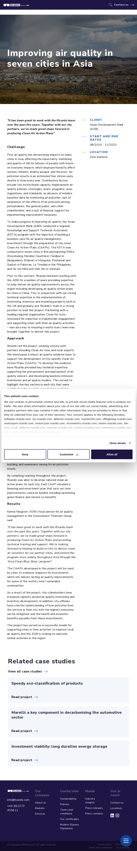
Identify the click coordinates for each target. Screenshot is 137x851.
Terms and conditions (66, 811)
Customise (69, 454)
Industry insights (90, 800)
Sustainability (68, 798)
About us (40, 802)
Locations (116, 808)
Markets (39, 808)
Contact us (121, 4)
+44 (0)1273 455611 (16, 808)
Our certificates (69, 819)
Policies (64, 804)
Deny (25, 454)
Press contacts (94, 813)
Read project (21, 697)
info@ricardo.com (18, 800)
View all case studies (25, 671)
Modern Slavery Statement (69, 826)
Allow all (111, 454)
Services (40, 813)
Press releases (94, 808)
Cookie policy (104, 844)
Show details (118, 442)
